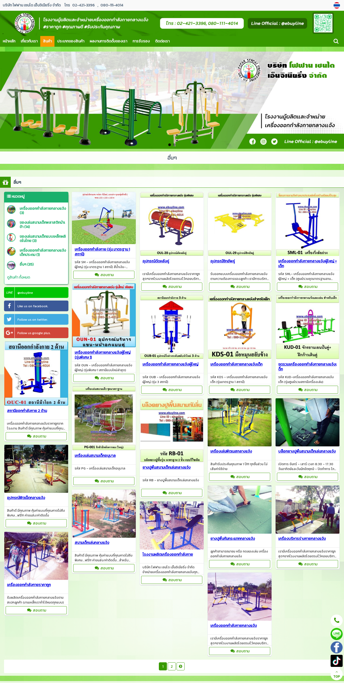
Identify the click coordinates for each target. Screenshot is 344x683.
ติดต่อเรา (162, 41)
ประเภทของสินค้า (70, 41)
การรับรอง (141, 41)
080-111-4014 (111, 5)
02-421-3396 (83, 5)
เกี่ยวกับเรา (29, 41)
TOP (336, 674)
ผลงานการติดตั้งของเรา (108, 41)
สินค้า (47, 41)
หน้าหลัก (9, 41)
